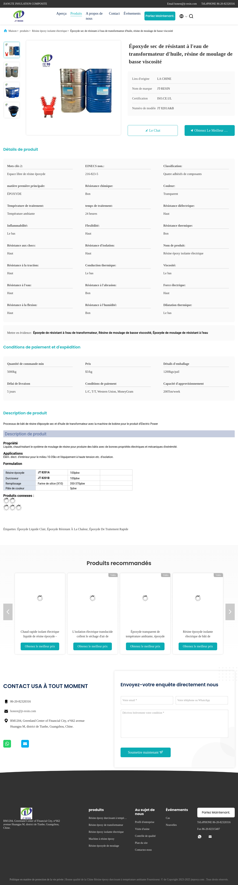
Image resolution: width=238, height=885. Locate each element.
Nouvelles (171, 825)
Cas (168, 818)
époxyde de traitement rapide (108, 529)
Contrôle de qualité (145, 836)
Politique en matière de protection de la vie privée (36, 879)
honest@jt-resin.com (23, 711)
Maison (12, 30)
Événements (132, 13)
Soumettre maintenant (145, 752)
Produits (76, 13)
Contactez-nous (143, 849)
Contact (114, 13)
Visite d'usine (142, 829)
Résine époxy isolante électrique (49, 30)
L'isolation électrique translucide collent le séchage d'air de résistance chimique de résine (92, 636)
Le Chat (154, 130)
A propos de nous (94, 16)
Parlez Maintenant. (159, 16)
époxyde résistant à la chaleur (67, 529)
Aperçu (61, 13)
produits (24, 30)
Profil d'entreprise (144, 822)
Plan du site (141, 842)
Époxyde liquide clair (31, 529)
